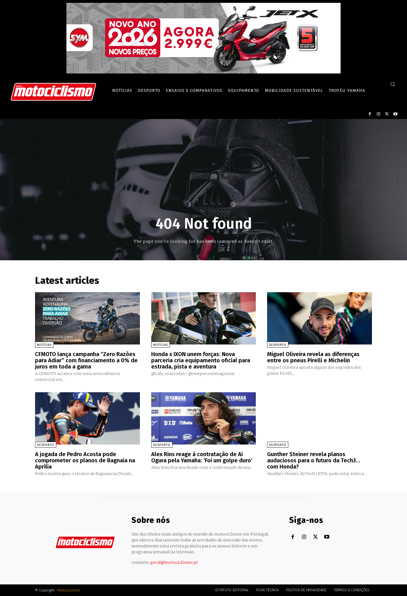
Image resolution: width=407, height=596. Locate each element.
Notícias (44, 345)
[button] (392, 84)
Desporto (277, 345)
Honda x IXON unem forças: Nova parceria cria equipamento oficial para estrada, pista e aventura (200, 360)
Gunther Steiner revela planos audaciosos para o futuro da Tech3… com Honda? (313, 460)
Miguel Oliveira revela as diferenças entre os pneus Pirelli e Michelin (313, 357)
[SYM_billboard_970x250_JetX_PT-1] (203, 72)
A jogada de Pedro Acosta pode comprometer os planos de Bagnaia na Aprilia (85, 460)
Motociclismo (69, 590)
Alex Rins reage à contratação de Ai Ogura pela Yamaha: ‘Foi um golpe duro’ (201, 457)
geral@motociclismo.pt (174, 562)
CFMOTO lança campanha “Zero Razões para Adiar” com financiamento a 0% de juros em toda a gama (86, 360)
